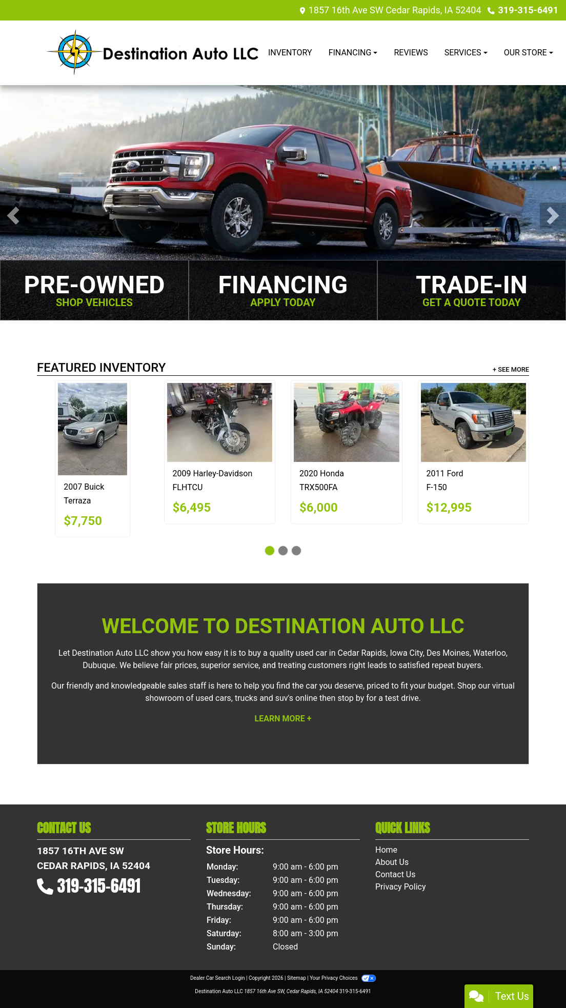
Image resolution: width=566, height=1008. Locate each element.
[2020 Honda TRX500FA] (346, 422)
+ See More (511, 369)
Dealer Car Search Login (217, 978)
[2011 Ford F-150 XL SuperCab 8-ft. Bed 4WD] (473, 422)
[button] (13, 216)
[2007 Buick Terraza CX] (92, 429)
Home (386, 850)
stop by (350, 698)
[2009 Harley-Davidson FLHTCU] (220, 422)
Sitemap (296, 978)
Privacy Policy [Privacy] (400, 887)
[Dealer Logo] (152, 53)
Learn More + (283, 718)
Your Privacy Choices (343, 978)
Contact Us (395, 874)
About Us (392, 862)
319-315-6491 (528, 10)
